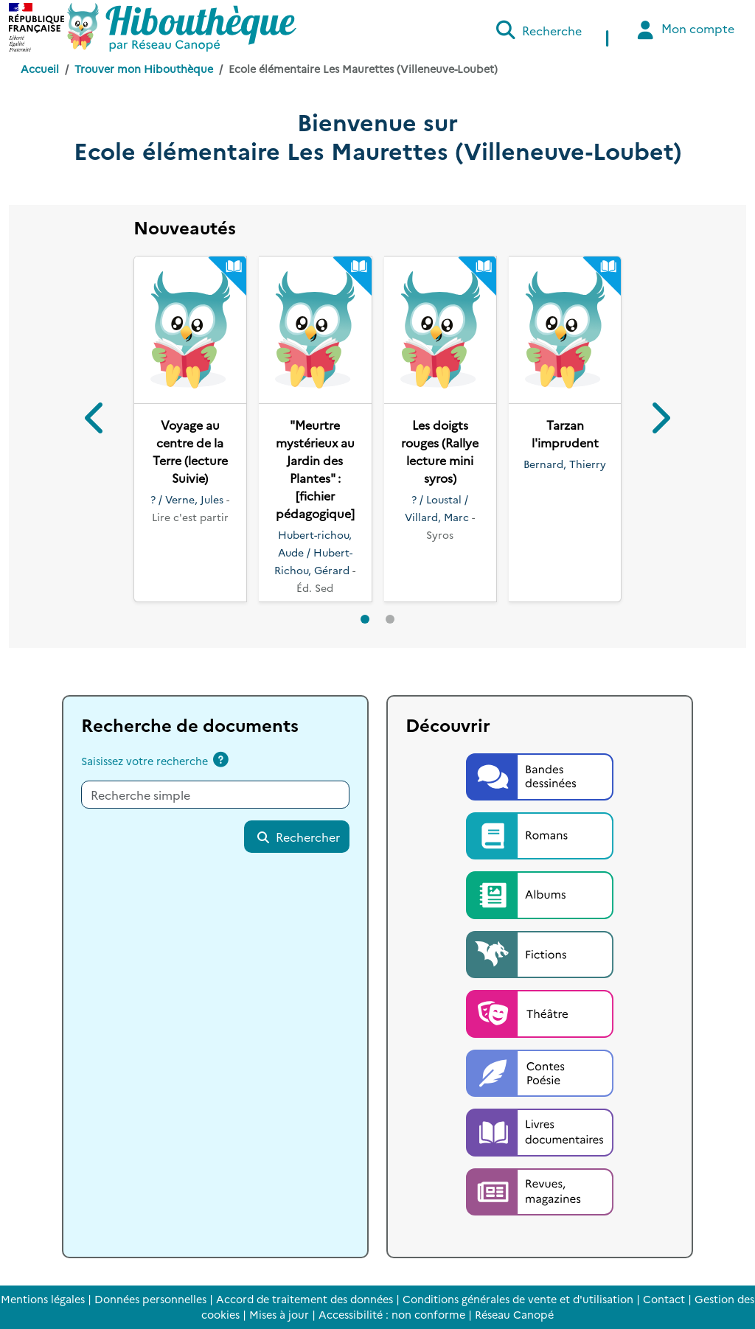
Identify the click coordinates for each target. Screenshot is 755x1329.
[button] (96, 420)
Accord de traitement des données (304, 1298)
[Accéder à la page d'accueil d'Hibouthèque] (181, 27)
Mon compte (683, 30)
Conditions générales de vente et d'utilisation (518, 1298)
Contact (664, 1298)
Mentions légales (43, 1298)
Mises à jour (279, 1314)
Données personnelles (150, 1298)
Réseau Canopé (514, 1314)
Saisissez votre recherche (144, 760)
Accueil (40, 68)
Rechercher (298, 837)
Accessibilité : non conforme (392, 1314)
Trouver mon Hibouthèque (143, 68)
